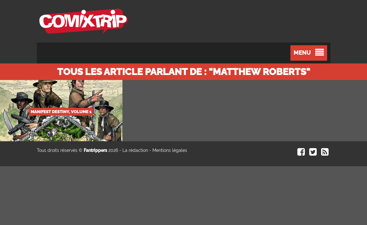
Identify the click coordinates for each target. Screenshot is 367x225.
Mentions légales (169, 150)
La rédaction (135, 150)
